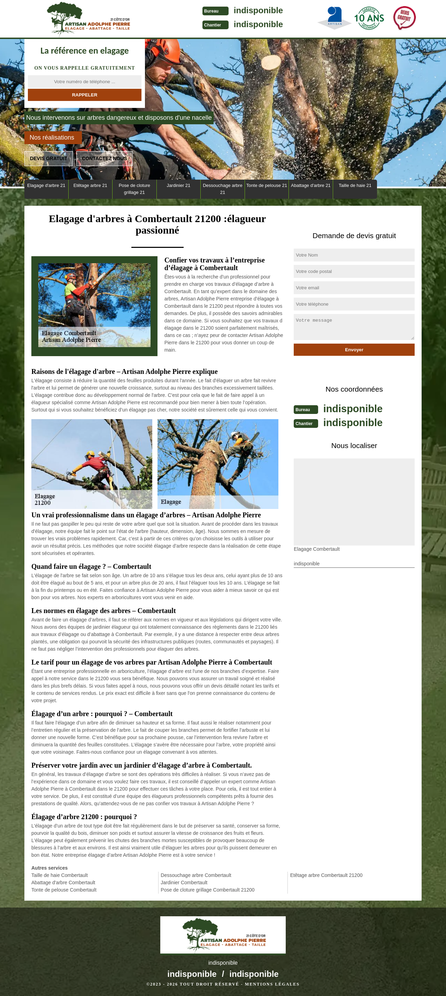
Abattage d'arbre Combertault (63, 882)
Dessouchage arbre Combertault (196, 875)
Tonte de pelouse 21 (266, 185)
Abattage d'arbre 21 (311, 185)
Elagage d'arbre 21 (46, 185)
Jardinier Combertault (184, 882)
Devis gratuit (48, 158)
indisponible (237, 10)
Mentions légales (272, 984)
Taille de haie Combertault (59, 875)
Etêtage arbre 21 (90, 185)
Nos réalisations (52, 137)
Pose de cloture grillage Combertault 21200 (207, 890)
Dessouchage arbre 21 (222, 189)
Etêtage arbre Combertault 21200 (326, 875)
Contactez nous (104, 158)
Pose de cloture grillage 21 (134, 189)
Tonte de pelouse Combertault (64, 890)
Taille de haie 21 (355, 185)
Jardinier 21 (178, 185)
